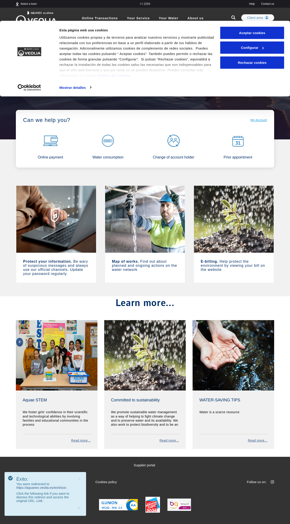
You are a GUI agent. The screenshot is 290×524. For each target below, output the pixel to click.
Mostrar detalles (72, 67)
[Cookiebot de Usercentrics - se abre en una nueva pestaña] (29, 66)
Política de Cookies (114, 55)
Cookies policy (106, 482)
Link (40, 501)
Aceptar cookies (252, 12)
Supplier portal (144, 465)
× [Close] (79, 479)
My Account (259, 120)
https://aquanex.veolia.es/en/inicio (41, 487)
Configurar (252, 27)
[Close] (79, 508)
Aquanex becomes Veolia (58, 85)
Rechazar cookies (252, 42)
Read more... (81, 440)
